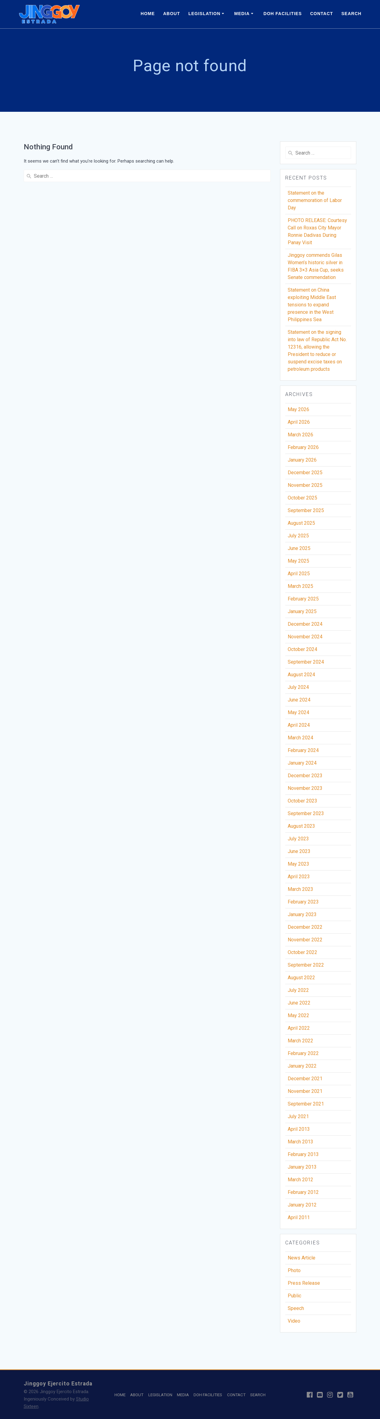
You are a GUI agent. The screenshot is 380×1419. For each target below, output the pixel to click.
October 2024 (302, 651)
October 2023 (302, 803)
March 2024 (300, 740)
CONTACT (321, 13)
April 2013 (299, 1131)
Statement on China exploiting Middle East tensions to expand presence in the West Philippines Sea (312, 307)
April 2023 (299, 879)
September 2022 (306, 967)
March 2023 (300, 891)
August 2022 (301, 980)
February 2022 (303, 1055)
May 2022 (298, 1018)
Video (294, 1323)
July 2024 (298, 689)
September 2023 (306, 816)
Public (294, 1298)
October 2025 (302, 500)
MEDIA (242, 13)
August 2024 (301, 677)
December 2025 (305, 475)
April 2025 (299, 576)
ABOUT (171, 13)
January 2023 (302, 917)
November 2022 (305, 942)
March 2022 (300, 1043)
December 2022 (305, 929)
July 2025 (298, 538)
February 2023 (303, 904)
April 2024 (299, 727)
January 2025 (302, 614)
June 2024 (299, 702)
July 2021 (298, 1119)
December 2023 (305, 778)
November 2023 (305, 790)
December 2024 (305, 626)
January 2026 (302, 462)
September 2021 (306, 1106)
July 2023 (298, 841)
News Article (301, 1260)
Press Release (304, 1285)
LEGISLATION (204, 13)
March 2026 (300, 437)
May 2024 (298, 715)
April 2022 (299, 1030)
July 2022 (298, 992)
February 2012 (303, 1194)
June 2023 (299, 853)
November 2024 (305, 639)
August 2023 (301, 828)
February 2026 (303, 449)
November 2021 (305, 1093)
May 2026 (298, 411)
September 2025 (306, 512)
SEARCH (352, 13)
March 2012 (300, 1182)
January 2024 (302, 765)
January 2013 (302, 1169)
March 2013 (300, 1144)
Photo (294, 1272)
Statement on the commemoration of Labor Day (315, 202)
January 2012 (302, 1207)
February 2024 (303, 752)
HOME (148, 13)
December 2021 (305, 1081)
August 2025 (301, 525)
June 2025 (299, 550)
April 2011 (299, 1220)
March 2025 (300, 588)
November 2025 (305, 487)
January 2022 (302, 1068)
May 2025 (298, 563)
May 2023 (298, 866)
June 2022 (299, 1005)
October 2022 (302, 954)
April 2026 (299, 424)
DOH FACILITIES (282, 13)
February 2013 (303, 1156)
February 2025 (303, 601)
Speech (296, 1310)
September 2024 (306, 664)
